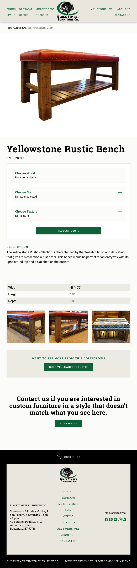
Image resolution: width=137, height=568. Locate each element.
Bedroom (25, 9)
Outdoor (42, 15)
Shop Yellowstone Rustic (68, 367)
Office (23, 15)
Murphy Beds (45, 9)
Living (11, 15)
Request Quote (68, 230)
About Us (123, 9)
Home (9, 28)
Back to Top (68, 456)
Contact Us (122, 15)
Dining (11, 9)
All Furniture (101, 9)
